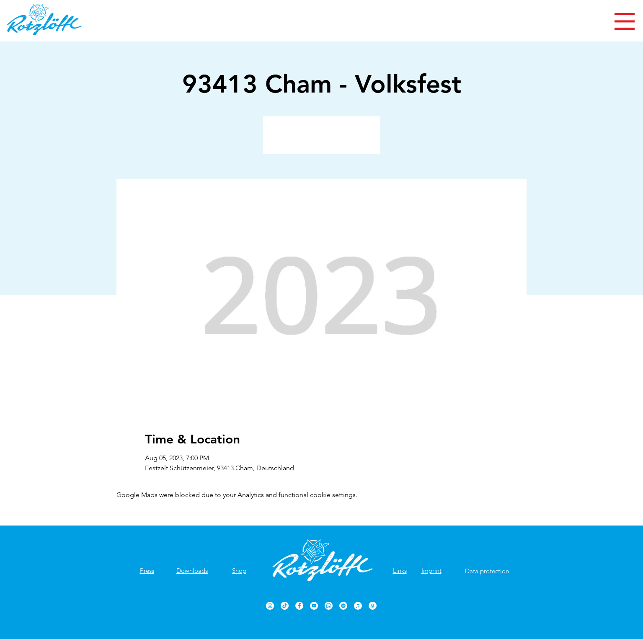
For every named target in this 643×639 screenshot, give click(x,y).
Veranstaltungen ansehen (321, 140)
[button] (625, 21)
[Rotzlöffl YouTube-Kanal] (314, 606)
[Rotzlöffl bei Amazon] (373, 606)
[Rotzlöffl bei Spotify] (343, 606)
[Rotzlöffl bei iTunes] (358, 606)
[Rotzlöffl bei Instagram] (270, 606)
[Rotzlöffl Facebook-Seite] (299, 606)
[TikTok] (285, 606)
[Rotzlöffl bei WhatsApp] (329, 606)
